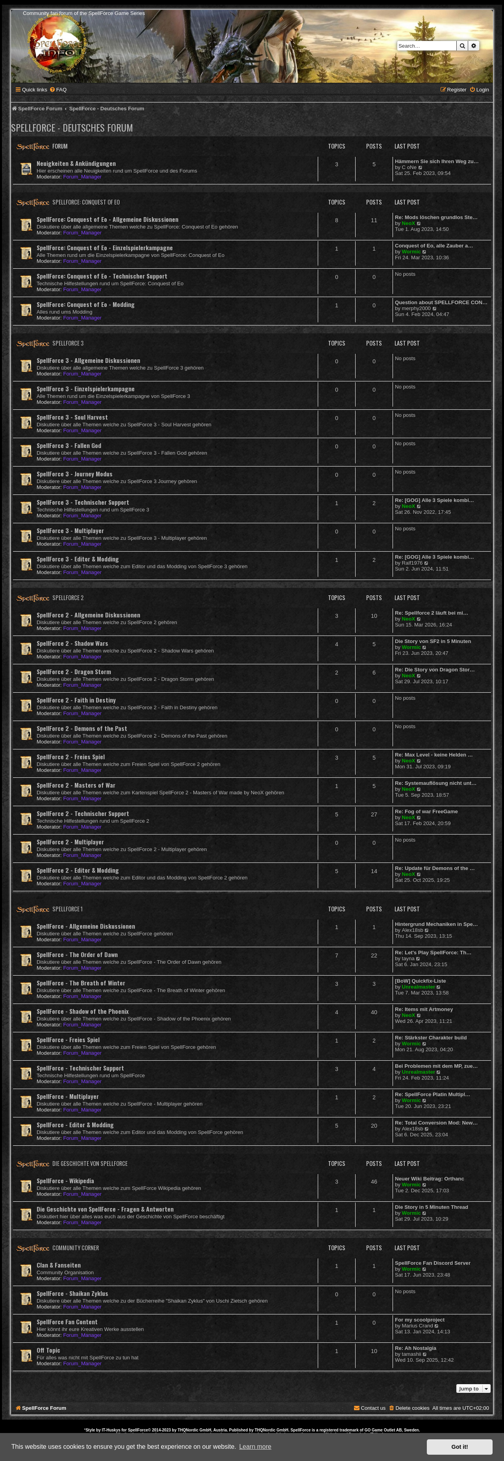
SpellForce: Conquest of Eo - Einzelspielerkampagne (105, 247)
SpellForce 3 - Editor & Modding (78, 558)
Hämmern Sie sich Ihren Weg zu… (437, 161)
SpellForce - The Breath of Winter (81, 982)
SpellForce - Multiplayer (68, 1096)
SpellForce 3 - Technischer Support (83, 502)
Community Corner (75, 1248)
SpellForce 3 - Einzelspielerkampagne (86, 388)
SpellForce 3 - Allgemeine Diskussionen (88, 360)
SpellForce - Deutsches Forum (72, 127)
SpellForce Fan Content (67, 1321)
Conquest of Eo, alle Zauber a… (434, 246)
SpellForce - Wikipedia (65, 1180)
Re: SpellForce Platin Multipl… (432, 1094)
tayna (408, 958)
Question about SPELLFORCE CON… (441, 302)
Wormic (411, 252)
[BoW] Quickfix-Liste (420, 981)
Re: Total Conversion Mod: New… (436, 1123)
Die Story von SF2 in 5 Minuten (433, 641)
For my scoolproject (420, 1320)
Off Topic (48, 1350)
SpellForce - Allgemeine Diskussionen (86, 926)
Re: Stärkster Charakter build (431, 1038)
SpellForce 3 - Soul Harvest (72, 417)
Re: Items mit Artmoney (424, 1009)
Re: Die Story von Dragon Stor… (435, 670)
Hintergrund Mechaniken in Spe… (436, 924)
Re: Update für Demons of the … (435, 868)
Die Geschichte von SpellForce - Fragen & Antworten (105, 1209)
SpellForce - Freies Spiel (68, 1039)
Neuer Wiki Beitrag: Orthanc (429, 1179)
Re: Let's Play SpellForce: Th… (433, 952)
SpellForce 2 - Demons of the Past (82, 728)
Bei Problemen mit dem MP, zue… (436, 1066)
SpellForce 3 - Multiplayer (70, 530)
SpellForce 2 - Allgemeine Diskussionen (88, 614)
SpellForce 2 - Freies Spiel (71, 756)
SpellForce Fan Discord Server (433, 1263)
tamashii (411, 1354)
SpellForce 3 (67, 343)
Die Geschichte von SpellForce (90, 1163)
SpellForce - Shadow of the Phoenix (83, 1011)
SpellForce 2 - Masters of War (76, 785)
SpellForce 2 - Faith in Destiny (76, 699)
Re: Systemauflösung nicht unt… (435, 783)
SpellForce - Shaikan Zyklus (72, 1293)
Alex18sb (412, 930)
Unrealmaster (418, 987)
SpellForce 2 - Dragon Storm (74, 671)
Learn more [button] (255, 1446)
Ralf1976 (412, 563)
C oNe (409, 167)
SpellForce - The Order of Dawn (77, 954)
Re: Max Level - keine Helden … (434, 755)
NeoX (408, 223)
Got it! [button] (460, 1447)
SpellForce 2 (67, 597)
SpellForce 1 (67, 909)
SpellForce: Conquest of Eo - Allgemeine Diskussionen (107, 219)
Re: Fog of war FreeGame (426, 811)
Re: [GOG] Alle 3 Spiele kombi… (434, 500)
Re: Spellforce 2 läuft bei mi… (431, 613)
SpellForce (138, 1430)
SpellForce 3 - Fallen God (69, 445)
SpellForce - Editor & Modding (75, 1124)
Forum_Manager (82, 177)
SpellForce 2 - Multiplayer (70, 841)
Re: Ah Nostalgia (415, 1348)
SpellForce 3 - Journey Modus (75, 473)
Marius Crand (417, 1326)
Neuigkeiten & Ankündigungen (76, 163)
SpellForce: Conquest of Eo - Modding (86, 304)
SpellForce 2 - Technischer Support (83, 813)
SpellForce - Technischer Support (80, 1068)
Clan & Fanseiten (59, 1265)
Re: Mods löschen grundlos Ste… (436, 217)
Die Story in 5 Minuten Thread (431, 1207)
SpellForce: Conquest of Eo (86, 202)
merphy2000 (416, 308)
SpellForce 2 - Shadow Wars (72, 643)
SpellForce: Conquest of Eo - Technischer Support (102, 276)
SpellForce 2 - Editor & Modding (78, 870)
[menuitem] (58, 89)
